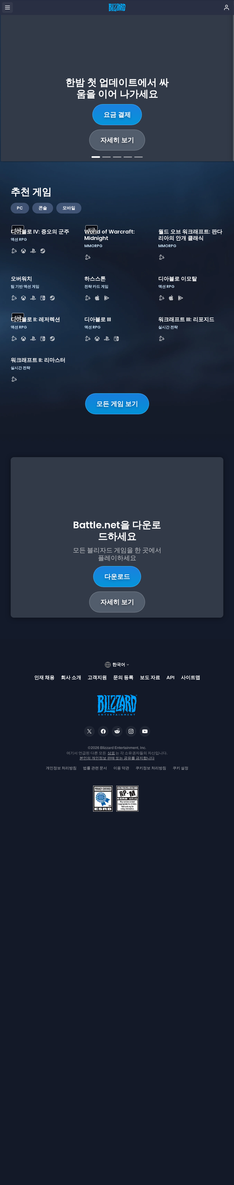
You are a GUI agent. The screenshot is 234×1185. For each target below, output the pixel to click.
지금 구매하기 (117, 114)
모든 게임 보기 (117, 752)
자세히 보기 (117, 140)
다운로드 (117, 902)
